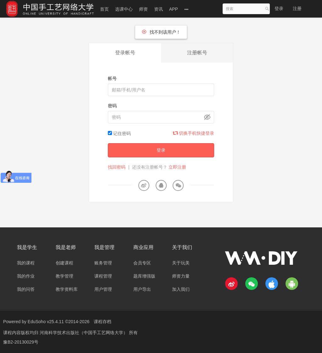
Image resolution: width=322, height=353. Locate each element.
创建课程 (64, 262)
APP (173, 9)
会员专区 (142, 262)
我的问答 (26, 289)
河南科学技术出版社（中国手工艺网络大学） (84, 332)
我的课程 (26, 262)
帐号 (112, 78)
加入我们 (181, 289)
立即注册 (177, 167)
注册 (297, 8)
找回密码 (116, 167)
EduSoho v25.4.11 (46, 321)
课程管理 (103, 276)
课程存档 (102, 321)
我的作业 (26, 276)
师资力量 (181, 276)
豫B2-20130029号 (20, 342)
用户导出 (142, 289)
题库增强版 (144, 276)
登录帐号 (125, 52)
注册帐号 (197, 52)
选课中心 (124, 9)
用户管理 (103, 289)
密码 (112, 105)
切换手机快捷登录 (193, 133)
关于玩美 (181, 262)
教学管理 (64, 276)
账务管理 (103, 262)
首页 (104, 9)
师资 (143, 9)
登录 (279, 8)
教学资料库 (67, 289)
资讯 (158, 9)
